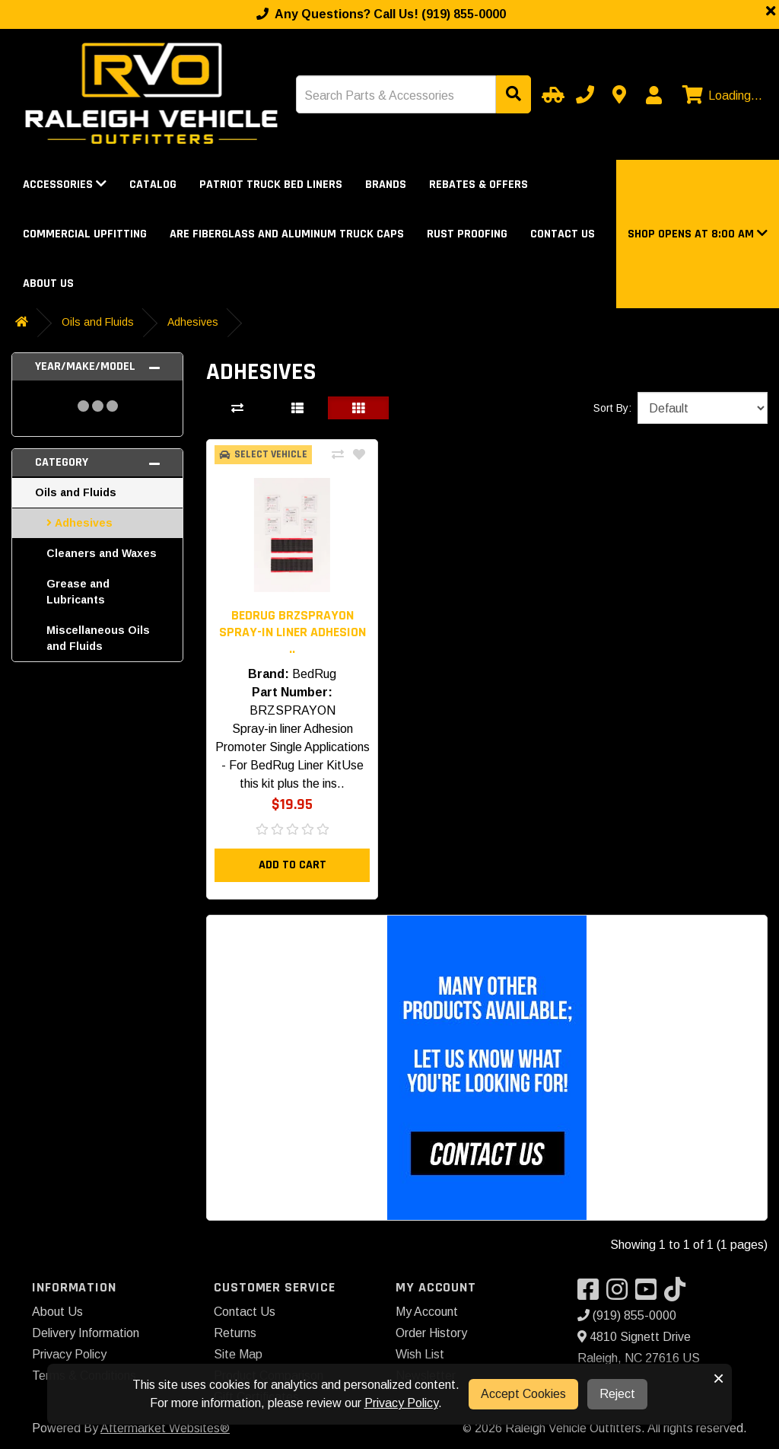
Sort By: (612, 408)
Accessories (65, 185)
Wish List (420, 1354)
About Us (48, 283)
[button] (697, 234)
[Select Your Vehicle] (551, 94)
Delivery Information (85, 1332)
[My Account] (653, 95)
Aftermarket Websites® (165, 1428)
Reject (617, 1393)
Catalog (152, 185)
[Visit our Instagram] (620, 1294)
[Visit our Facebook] (591, 1294)
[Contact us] (619, 94)
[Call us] (585, 94)
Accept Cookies (523, 1393)
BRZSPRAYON (292, 710)
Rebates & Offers (478, 185)
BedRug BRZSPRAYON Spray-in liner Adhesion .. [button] (292, 632)
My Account (427, 1311)
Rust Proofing (467, 234)
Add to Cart (292, 865)
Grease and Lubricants (78, 592)
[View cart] (720, 96)
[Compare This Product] (337, 455)
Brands (385, 185)
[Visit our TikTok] (678, 1294)
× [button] (718, 1378)
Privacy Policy (69, 1354)
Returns (235, 1332)
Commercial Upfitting (85, 234)
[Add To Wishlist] (359, 455)
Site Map (238, 1354)
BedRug (314, 673)
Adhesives (192, 322)
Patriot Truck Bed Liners (270, 185)
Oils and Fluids (98, 322)
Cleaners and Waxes (101, 553)
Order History (431, 1332)
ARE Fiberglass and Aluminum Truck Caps (287, 234)
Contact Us (562, 234)
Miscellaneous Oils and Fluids (98, 638)
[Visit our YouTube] (649, 1294)
